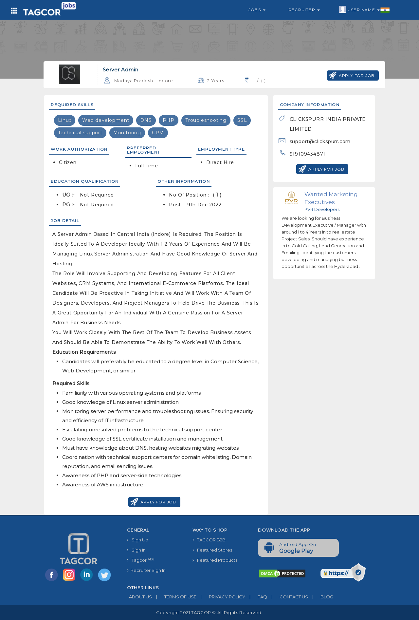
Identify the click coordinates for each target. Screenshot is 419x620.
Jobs (256, 9)
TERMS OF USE (174, 596)
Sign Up (137, 539)
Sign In (136, 550)
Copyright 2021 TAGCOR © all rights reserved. (209, 612)
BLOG (320, 596)
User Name (364, 10)
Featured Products (214, 560)
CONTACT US (287, 596)
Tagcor (140, 560)
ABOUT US (139, 596)
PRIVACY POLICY (220, 596)
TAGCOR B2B (209, 539)
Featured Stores (212, 550)
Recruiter (304, 9)
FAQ (256, 596)
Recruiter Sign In (146, 570)
